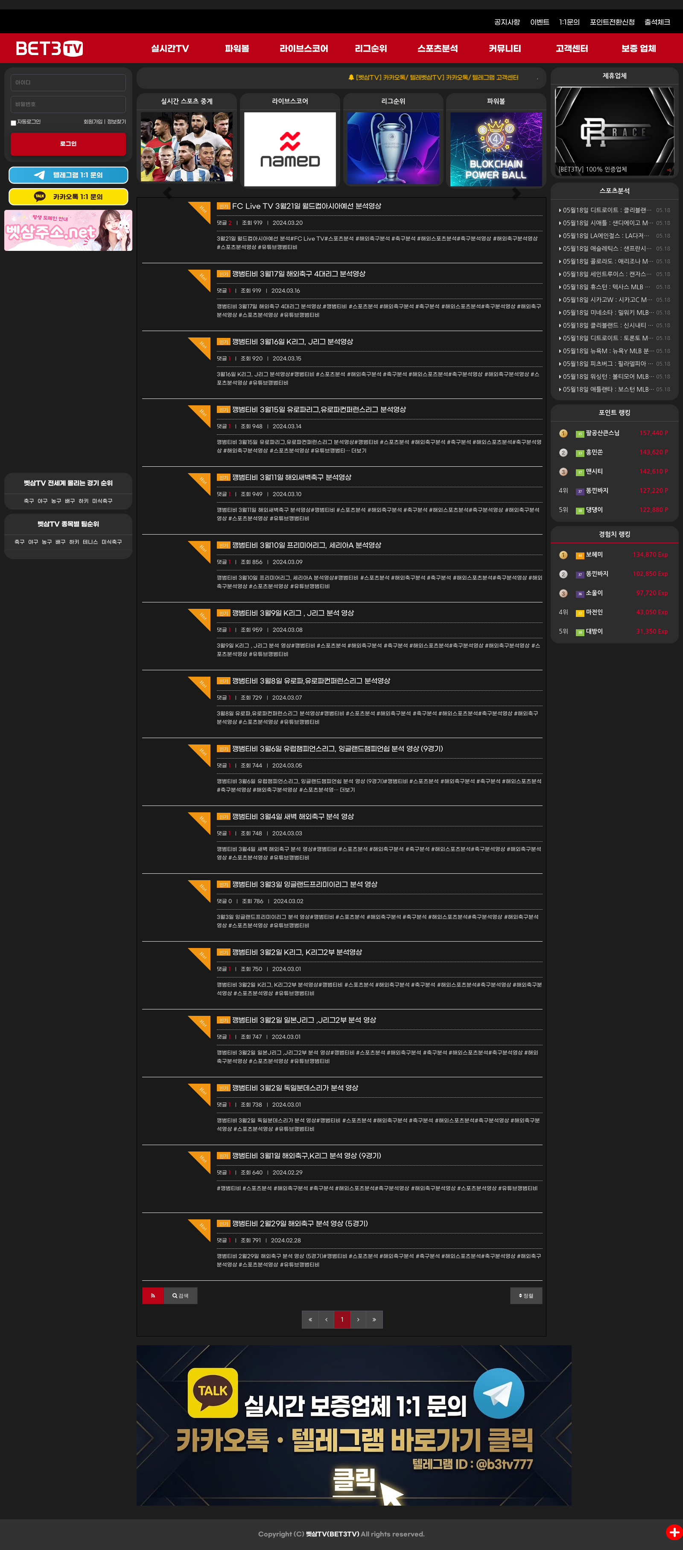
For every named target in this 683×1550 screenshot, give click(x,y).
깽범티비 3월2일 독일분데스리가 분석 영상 (287, 1088)
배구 (70, 501)
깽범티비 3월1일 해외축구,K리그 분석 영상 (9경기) (299, 1156)
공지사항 (507, 22)
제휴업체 (615, 76)
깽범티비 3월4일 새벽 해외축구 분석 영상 (285, 817)
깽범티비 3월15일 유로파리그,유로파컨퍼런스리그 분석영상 (311, 410)
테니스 (90, 542)
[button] (153, 1295)
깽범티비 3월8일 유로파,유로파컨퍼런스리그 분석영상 (303, 681)
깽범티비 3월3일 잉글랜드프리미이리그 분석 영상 (297, 885)
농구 (56, 501)
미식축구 (102, 501)
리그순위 (371, 49)
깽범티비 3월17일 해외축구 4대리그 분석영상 (291, 274)
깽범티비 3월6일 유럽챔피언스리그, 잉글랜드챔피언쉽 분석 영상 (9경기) (330, 749)
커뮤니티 (505, 49)
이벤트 (539, 22)
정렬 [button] (526, 1296)
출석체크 (657, 22)
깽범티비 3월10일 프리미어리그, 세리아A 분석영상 (299, 545)
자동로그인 (26, 122)
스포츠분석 (437, 49)
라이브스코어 (304, 49)
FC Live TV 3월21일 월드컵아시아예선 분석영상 (299, 206)
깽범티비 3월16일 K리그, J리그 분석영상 (285, 342)
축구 (29, 501)
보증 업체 (639, 49)
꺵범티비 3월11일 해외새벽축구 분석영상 (284, 478)
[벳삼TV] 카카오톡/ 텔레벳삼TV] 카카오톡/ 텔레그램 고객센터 (454, 77)
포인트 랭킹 (615, 413)
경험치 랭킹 (615, 534)
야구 (43, 501)
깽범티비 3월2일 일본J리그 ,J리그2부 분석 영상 (296, 1020)
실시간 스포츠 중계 (187, 101)
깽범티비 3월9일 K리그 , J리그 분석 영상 (285, 613)
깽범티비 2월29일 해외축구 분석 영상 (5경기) (292, 1224)
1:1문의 (569, 22)
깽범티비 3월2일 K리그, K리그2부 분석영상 (289, 952)
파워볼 (237, 49)
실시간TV (170, 49)
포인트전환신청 (612, 22)
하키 (84, 501)
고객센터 (572, 49)
